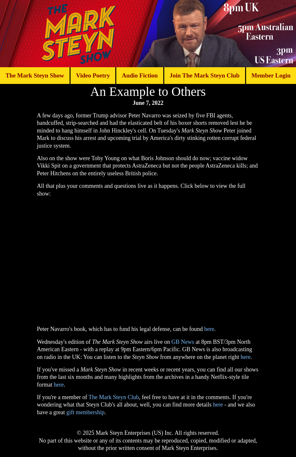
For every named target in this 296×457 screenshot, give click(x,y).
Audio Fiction (140, 75)
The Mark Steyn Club (114, 397)
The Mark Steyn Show (34, 75)
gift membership (85, 412)
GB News (182, 342)
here (209, 329)
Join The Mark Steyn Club (204, 75)
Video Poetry (93, 75)
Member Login (271, 75)
